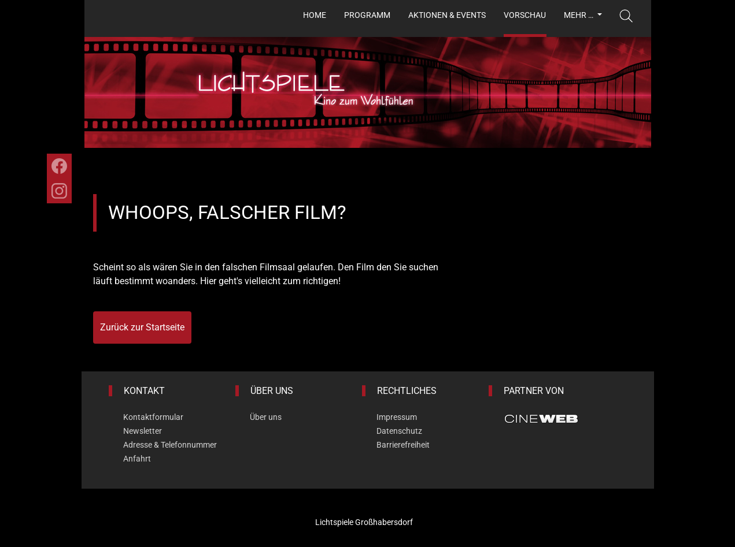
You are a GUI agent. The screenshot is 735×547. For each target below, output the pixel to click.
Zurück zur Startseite (142, 327)
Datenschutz (399, 431)
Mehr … (579, 15)
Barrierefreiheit (403, 444)
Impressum (396, 417)
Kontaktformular (153, 417)
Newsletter (142, 431)
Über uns (266, 417)
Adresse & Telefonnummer (170, 444)
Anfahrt (137, 458)
